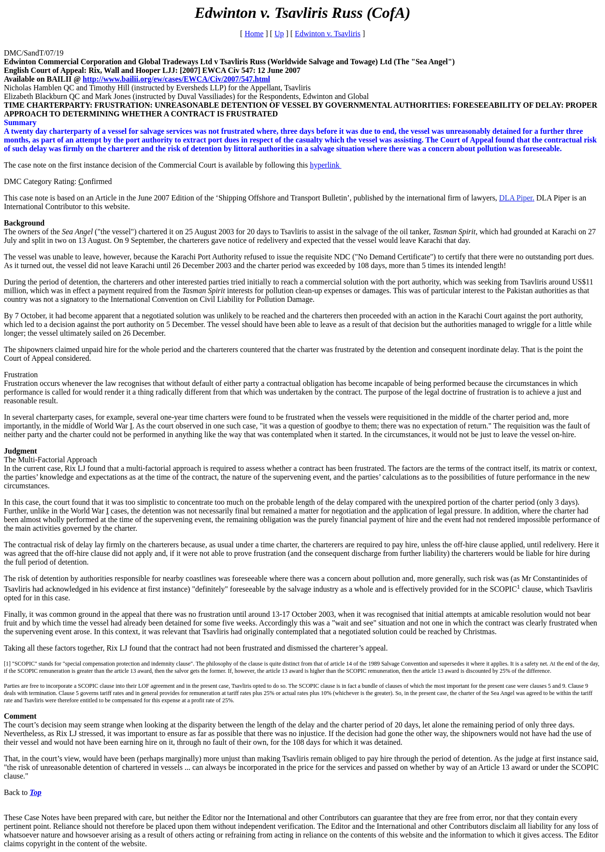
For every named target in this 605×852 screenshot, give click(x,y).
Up (279, 33)
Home (254, 33)
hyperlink (325, 165)
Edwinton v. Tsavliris (327, 33)
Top (35, 792)
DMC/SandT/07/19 (34, 53)
